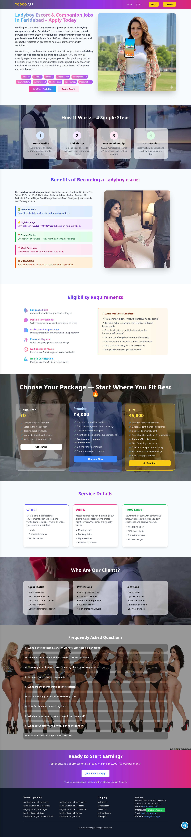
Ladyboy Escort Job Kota (70, 816)
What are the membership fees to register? (52, 686)
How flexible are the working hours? (48, 706)
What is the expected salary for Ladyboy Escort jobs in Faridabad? (65, 647)
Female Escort (103, 806)
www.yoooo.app (152, 816)
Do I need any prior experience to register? (52, 696)
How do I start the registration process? (50, 735)
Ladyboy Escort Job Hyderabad (36, 802)
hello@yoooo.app (149, 813)
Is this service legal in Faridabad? (46, 676)
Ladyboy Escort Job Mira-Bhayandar (38, 816)
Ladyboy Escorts (104, 813)
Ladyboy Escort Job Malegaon (72, 806)
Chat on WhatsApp (156, 810)
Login (153, 4)
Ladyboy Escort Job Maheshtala (36, 806)
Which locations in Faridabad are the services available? (59, 657)
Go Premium (149, 463)
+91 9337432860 (150, 806)
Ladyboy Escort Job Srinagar (35, 809)
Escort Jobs (102, 816)
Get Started (41, 446)
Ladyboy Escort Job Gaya (33, 813)
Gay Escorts (102, 809)
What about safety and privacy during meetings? (55, 725)
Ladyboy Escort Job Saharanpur (73, 802)
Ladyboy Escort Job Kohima (71, 813)
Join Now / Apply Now (42, 89)
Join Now (169, 4)
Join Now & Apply (95, 773)
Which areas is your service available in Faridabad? (56, 716)
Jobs (139, 4)
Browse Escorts (68, 89)
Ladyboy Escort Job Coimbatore (73, 809)
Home (129, 4)
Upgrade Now (95, 459)
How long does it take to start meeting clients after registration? (64, 667)
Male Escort (102, 802)
